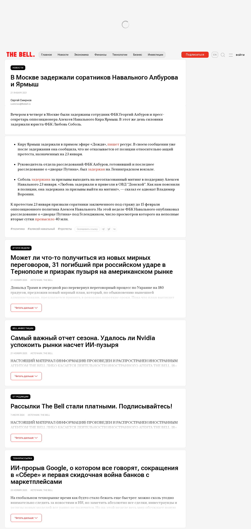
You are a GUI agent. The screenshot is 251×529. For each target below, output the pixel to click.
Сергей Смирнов (21, 100)
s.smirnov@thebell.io (21, 104)
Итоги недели (21, 248)
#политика (18, 228)
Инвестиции (155, 54)
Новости (63, 54)
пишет (113, 144)
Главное (46, 54)
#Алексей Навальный (41, 228)
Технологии (119, 54)
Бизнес (137, 54)
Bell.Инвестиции (23, 328)
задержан (96, 169)
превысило (45, 219)
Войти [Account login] (240, 55)
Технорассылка (22, 458)
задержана (40, 179)
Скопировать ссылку (87, 229)
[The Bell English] (215, 55)
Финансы (100, 54)
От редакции (20, 397)
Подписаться (195, 54)
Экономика (81, 54)
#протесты (65, 228)
